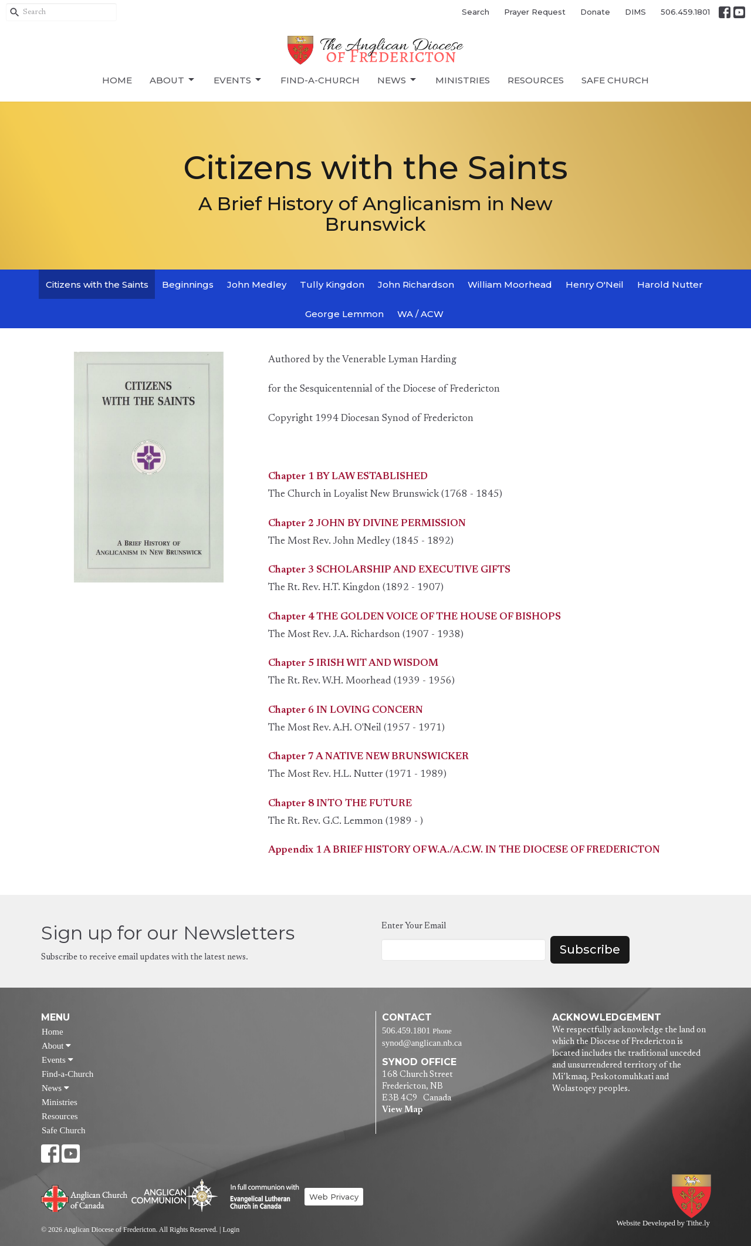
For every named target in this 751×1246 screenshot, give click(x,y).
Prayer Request (535, 11)
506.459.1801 (685, 11)
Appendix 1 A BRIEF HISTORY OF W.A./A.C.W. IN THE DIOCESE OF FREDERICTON (464, 851)
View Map (402, 1110)
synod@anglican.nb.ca (422, 1043)
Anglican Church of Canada (84, 1197)
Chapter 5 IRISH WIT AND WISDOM (353, 664)
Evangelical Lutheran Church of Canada (260, 1197)
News (397, 80)
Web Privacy (333, 1196)
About (173, 80)
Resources (536, 80)
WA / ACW (420, 313)
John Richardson (416, 284)
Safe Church (615, 80)
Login (230, 1229)
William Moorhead (510, 284)
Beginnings (188, 284)
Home (117, 80)
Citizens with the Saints (97, 284)
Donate (595, 11)
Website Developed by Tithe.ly (663, 1223)
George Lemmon (344, 313)
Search (475, 11)
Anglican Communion (174, 1195)
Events (238, 80)
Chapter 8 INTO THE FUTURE (340, 804)
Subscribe (590, 949)
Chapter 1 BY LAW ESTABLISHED (348, 477)
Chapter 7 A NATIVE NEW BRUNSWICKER (368, 757)
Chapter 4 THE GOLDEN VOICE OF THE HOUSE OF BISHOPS (414, 617)
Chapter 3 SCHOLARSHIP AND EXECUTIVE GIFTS (389, 570)
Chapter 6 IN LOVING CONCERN (345, 711)
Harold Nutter (670, 284)
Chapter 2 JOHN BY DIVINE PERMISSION (367, 524)
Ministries (462, 80)
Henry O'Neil (595, 284)
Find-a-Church (320, 80)
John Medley (256, 284)
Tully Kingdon (332, 284)
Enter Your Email (413, 926)
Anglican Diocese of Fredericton (694, 1196)
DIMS (635, 11)
